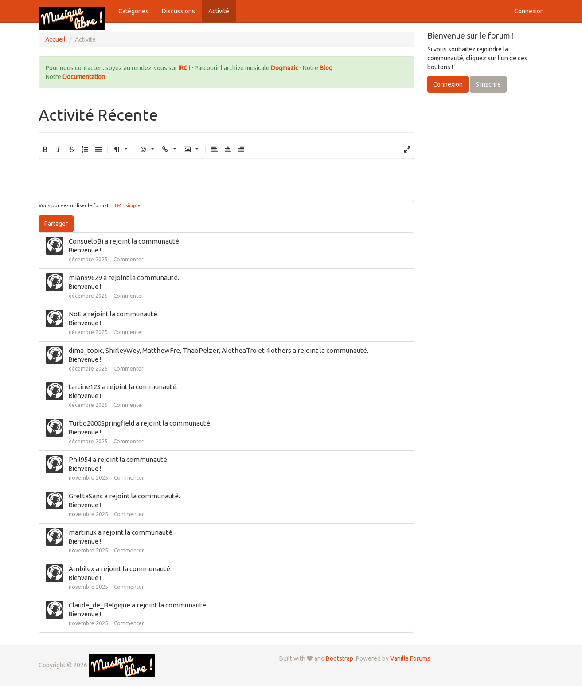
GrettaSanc (86, 496)
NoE (75, 314)
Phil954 (80, 459)
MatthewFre (161, 350)
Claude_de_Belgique (99, 605)
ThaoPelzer (201, 350)
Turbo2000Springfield (101, 423)
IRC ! (184, 67)
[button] (45, 150)
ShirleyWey (122, 350)
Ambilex (81, 568)
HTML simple (125, 205)
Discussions (178, 11)
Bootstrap (339, 658)
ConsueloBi (86, 241)
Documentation (83, 76)
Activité (218, 11)
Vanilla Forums (410, 658)
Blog (326, 67)
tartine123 (85, 386)
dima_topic (86, 350)
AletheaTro (239, 350)
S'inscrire (488, 84)
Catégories (133, 11)
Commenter (128, 259)
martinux (83, 532)
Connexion (529, 11)
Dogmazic (285, 67)
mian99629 (85, 277)
